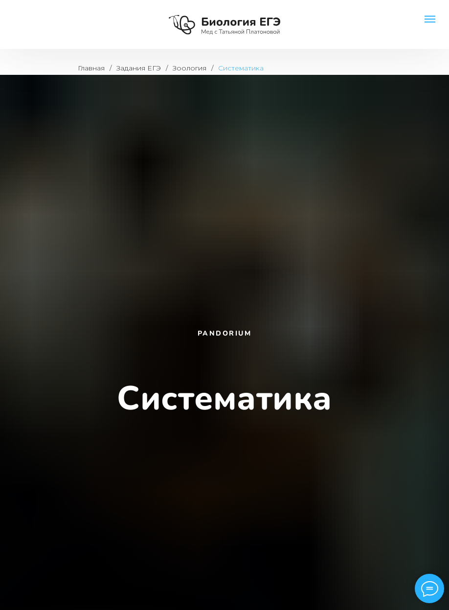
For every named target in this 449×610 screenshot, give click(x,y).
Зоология (189, 68)
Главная (91, 68)
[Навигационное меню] (430, 19)
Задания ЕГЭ (138, 68)
